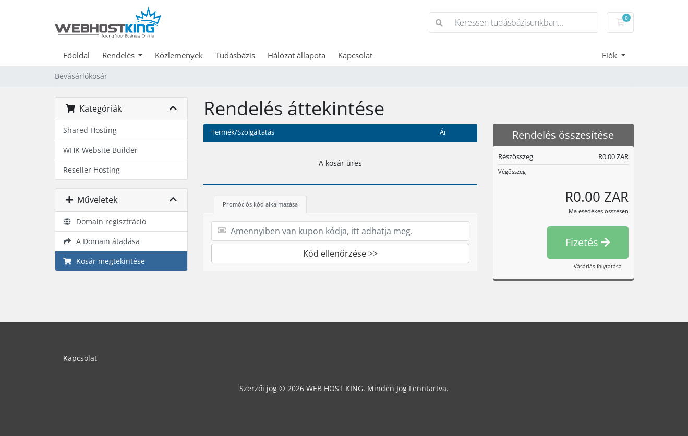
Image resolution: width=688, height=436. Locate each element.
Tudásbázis (235, 55)
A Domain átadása (101, 241)
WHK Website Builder (100, 150)
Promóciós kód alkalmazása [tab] (260, 204)
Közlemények (179, 55)
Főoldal (76, 55)
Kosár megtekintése (104, 261)
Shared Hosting (90, 130)
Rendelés (119, 55)
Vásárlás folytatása (598, 266)
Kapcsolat (355, 55)
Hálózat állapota (296, 55)
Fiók (610, 55)
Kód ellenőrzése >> (340, 253)
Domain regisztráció (105, 221)
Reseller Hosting (91, 170)
